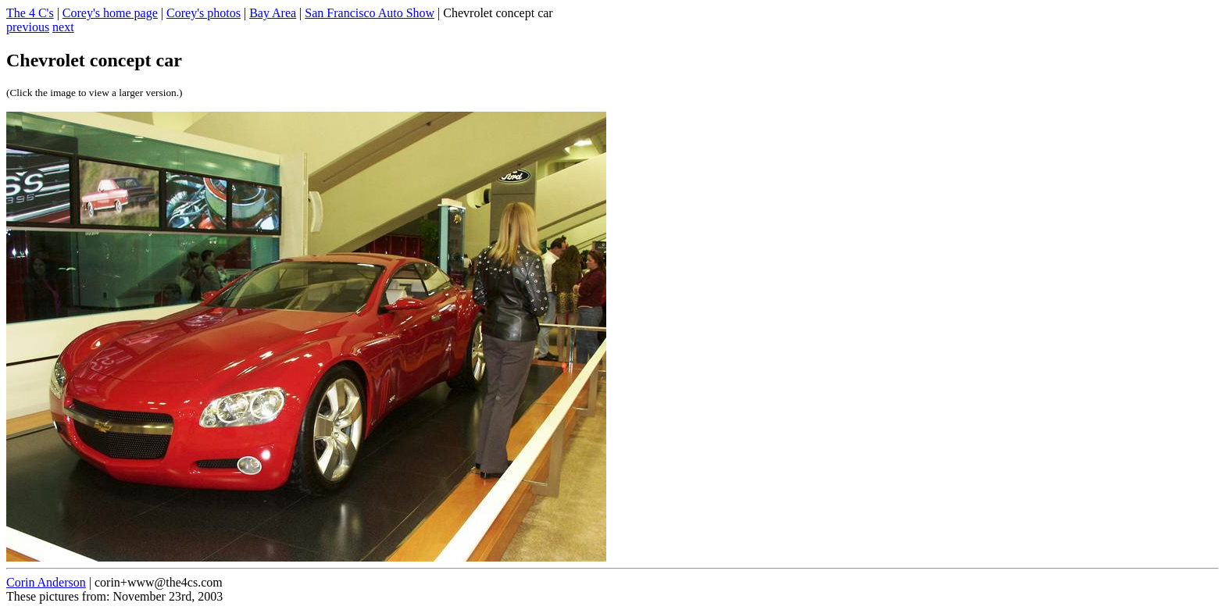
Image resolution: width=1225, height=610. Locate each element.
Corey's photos (203, 13)
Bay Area (272, 13)
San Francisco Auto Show (369, 13)
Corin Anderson (46, 582)
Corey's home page (110, 13)
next (63, 27)
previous (27, 27)
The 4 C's (30, 13)
